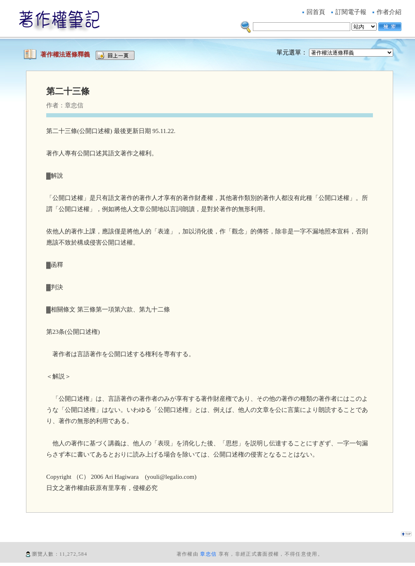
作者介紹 (389, 12)
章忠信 (208, 554)
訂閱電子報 (350, 12)
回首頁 (316, 12)
